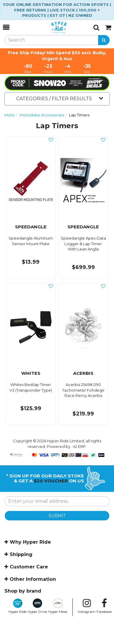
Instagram (86, 606)
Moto (9, 115)
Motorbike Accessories (42, 115)
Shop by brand (22, 591)
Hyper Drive (37, 606)
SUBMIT (57, 515)
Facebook (104, 606)
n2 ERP (79, 446)
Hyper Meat (57, 606)
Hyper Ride (18, 606)
